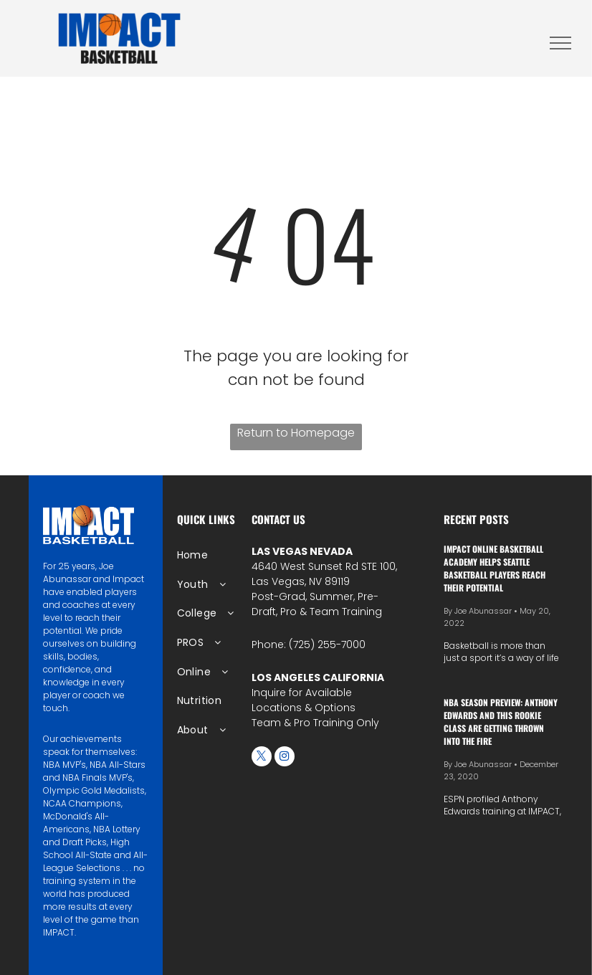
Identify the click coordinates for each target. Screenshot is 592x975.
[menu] (560, 43)
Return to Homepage (296, 432)
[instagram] (284, 758)
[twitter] (262, 758)
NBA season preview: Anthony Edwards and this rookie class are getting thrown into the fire (501, 721)
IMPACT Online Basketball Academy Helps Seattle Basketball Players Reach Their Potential (494, 568)
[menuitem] (223, 555)
